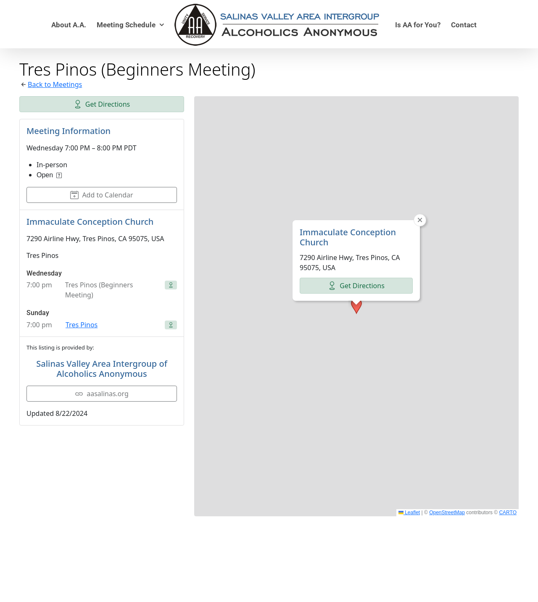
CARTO (508, 512)
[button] (356, 261)
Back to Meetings (55, 84)
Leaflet (409, 512)
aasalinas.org (102, 393)
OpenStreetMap (447, 512)
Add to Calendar (101, 195)
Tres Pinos (82, 324)
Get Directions (102, 104)
